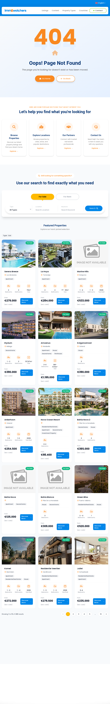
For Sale (42, 198)
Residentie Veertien (50, 569)
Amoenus (45, 343)
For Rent (67, 197)
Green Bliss (82, 497)
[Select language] (100, 3)
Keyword (64, 207)
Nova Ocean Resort (50, 420)
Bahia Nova (10, 497)
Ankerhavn (9, 420)
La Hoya (45, 272)
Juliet (80, 569)
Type (11, 207)
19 (101, 615)
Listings (45, 10)
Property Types (69, 10)
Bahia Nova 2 (83, 420)
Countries (83, 10)
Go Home (44, 78)
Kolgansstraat (84, 343)
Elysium (8, 343)
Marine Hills (83, 272)
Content (55, 10)
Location (39, 207)
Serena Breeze (11, 272)
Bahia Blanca (47, 497)
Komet (7, 569)
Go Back (65, 78)
